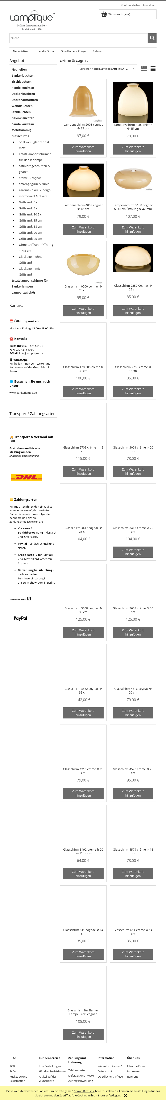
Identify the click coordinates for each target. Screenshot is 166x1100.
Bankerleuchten (23, 75)
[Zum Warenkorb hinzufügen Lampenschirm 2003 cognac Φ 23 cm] (83, 149)
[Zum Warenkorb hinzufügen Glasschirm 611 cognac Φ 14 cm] (83, 954)
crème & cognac (30, 178)
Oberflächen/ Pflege (110, 1076)
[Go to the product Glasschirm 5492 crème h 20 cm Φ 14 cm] (83, 828)
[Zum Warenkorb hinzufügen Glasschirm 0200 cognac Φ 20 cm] (83, 310)
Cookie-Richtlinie (84, 1091)
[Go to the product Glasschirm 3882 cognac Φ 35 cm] (83, 667)
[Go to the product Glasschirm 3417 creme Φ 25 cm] (133, 506)
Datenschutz (105, 1071)
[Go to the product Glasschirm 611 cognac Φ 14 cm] (83, 908)
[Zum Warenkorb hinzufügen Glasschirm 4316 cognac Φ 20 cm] (133, 712)
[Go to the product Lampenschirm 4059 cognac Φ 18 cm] (83, 183)
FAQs (12, 1071)
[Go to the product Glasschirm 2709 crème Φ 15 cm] (83, 426)
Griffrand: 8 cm (29, 208)
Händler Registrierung (52, 1071)
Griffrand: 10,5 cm (31, 214)
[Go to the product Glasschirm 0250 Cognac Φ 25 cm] (133, 264)
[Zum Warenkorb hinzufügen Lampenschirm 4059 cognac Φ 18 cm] (83, 229)
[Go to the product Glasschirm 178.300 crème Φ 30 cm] (83, 345)
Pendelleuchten (23, 88)
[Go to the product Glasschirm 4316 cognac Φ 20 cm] (133, 667)
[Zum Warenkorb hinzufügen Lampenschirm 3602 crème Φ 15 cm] (133, 149)
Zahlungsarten (77, 1070)
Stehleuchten (21, 112)
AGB (12, 1066)
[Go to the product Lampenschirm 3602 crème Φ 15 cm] (133, 102)
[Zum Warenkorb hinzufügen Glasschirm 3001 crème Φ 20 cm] (133, 471)
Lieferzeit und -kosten (81, 1075)
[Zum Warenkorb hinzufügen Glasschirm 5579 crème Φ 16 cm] (133, 873)
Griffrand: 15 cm (30, 220)
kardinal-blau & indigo (34, 190)
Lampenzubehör (23, 292)
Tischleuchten (22, 82)
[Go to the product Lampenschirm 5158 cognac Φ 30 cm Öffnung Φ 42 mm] (133, 183)
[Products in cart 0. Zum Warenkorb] (116, 14)
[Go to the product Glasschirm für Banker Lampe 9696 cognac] (83, 988)
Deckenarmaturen (25, 100)
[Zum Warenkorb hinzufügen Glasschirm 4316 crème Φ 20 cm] (83, 793)
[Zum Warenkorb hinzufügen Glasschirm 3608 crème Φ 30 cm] (133, 632)
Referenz (132, 1076)
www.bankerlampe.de (23, 393)
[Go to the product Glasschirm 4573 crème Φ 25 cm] (133, 747)
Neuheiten (19, 69)
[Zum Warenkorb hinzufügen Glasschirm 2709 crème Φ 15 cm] (83, 471)
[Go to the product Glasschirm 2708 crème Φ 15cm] (133, 345)
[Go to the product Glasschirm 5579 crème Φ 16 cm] (133, 828)
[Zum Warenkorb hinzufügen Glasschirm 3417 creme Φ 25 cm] (133, 552)
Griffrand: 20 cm (30, 233)
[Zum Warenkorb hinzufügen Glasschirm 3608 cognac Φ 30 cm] (83, 632)
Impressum (134, 1071)
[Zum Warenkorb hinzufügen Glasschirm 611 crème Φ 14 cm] (133, 954)
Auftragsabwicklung (80, 1081)
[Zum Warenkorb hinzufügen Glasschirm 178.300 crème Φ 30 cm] (83, 391)
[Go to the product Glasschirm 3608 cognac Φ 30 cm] (83, 586)
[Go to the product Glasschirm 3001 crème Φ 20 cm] (133, 426)
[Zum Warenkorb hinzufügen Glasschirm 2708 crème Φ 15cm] (133, 391)
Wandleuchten (22, 106)
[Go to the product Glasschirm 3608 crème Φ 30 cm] (133, 586)
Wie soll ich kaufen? (110, 1066)
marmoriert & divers (33, 196)
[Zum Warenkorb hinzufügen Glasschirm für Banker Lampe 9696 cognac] (83, 1034)
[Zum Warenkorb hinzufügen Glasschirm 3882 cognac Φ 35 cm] (83, 712)
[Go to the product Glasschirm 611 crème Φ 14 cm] (133, 908)
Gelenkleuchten (23, 118)
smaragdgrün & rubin (34, 184)
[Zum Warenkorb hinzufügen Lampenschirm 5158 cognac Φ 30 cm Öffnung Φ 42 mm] (133, 229)
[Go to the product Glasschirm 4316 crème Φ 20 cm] (83, 747)
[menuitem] (20, 51)
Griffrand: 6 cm (29, 202)
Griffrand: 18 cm (30, 226)
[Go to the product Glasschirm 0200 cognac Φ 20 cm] (83, 264)
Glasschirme (20, 136)
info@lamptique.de (31, 353)
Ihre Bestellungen (50, 1066)
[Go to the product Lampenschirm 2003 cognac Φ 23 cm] (83, 102)
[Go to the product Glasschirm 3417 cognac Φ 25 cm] (83, 506)
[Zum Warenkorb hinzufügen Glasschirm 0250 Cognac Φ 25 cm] (133, 310)
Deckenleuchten (23, 94)
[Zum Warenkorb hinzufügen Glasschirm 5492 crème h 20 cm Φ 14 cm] (83, 873)
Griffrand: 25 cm (30, 239)
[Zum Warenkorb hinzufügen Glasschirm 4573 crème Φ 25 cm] (133, 793)
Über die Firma (136, 1066)
